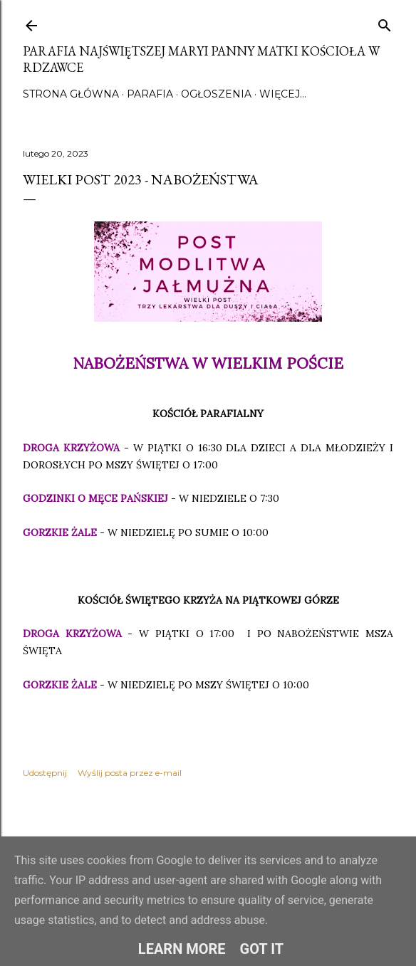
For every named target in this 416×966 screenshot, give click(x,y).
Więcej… (282, 94)
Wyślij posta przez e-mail (130, 772)
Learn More (182, 948)
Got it (262, 948)
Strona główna (71, 94)
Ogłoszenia (216, 94)
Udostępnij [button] (45, 772)
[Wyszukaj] (384, 22)
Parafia (150, 94)
